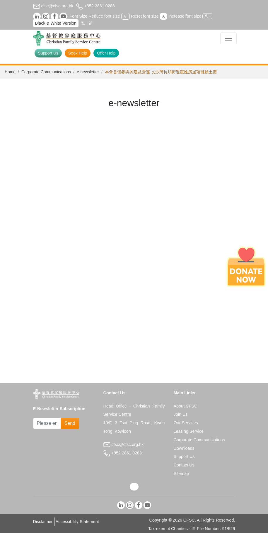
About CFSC (185, 406)
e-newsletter (88, 71)
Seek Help (77, 53)
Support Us (48, 53)
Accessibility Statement (77, 521)
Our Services (186, 422)
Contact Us (184, 465)
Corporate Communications (46, 71)
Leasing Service (189, 431)
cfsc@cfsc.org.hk (53, 6)
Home (10, 71)
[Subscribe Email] (47, 423)
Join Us (181, 414)
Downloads (184, 448)
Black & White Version (56, 23)
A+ (207, 15)
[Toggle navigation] (228, 38)
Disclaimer (43, 521)
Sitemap (181, 473)
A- (125, 16)
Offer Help (106, 53)
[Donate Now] (246, 266)
